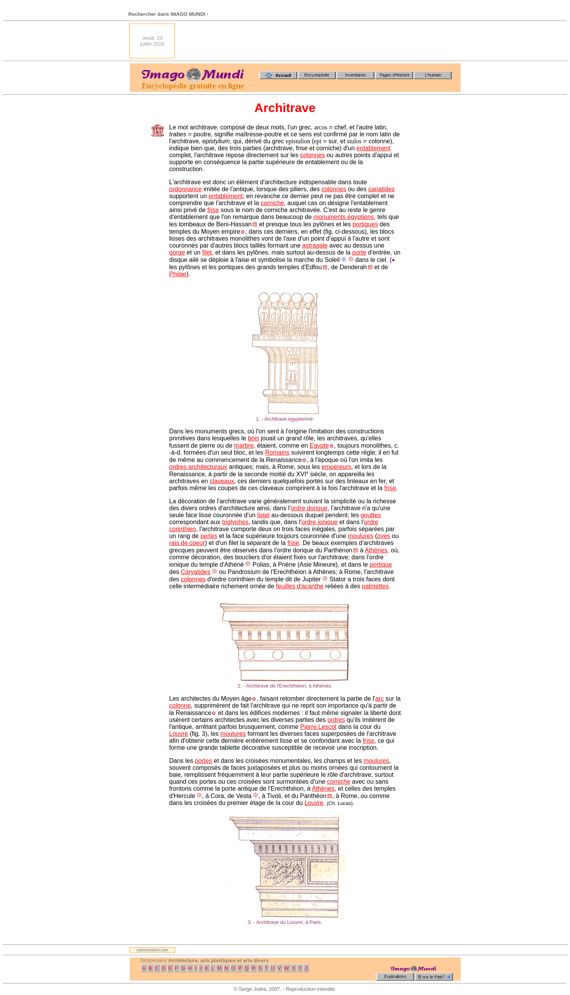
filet (207, 252)
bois (253, 438)
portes (203, 760)
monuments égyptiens (344, 217)
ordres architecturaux (198, 467)
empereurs (336, 467)
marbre (244, 445)
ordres (336, 720)
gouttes (371, 515)
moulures (360, 536)
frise (213, 210)
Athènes (376, 550)
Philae (177, 274)
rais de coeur (187, 543)
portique (381, 564)
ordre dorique (309, 508)
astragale (315, 245)
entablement (373, 148)
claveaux (222, 481)
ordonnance (185, 189)
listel (263, 515)
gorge (177, 252)
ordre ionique (320, 522)
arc (379, 698)
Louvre (178, 733)
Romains (277, 452)
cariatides (381, 189)
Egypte (319, 445)
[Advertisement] (320, 41)
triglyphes (235, 522)
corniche (272, 203)
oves (383, 536)
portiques (365, 224)
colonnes (312, 155)
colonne (180, 705)
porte (359, 252)
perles (208, 536)
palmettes (375, 586)
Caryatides (195, 572)
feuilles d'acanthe (300, 586)
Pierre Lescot (318, 726)
